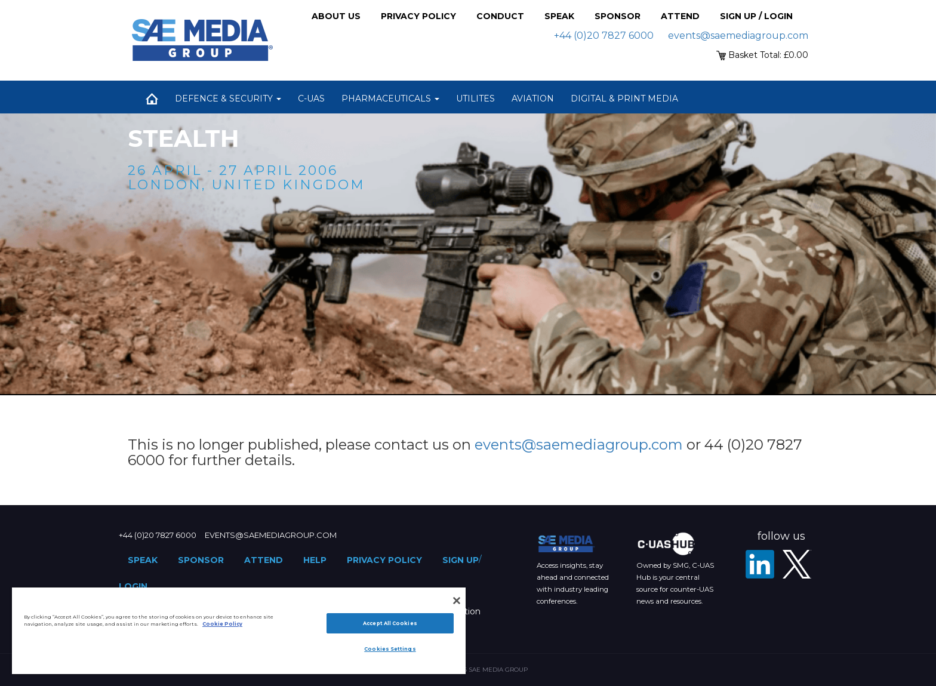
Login (133, 586)
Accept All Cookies (390, 623)
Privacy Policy (418, 16)
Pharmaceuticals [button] (390, 98)
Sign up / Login (756, 16)
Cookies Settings (389, 649)
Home (152, 98)
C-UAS (311, 98)
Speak (559, 16)
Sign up (460, 560)
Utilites (475, 98)
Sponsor (618, 16)
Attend (680, 16)
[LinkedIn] (760, 564)
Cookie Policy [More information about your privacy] (222, 624)
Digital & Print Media (624, 98)
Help (315, 560)
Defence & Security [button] (228, 98)
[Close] (456, 600)
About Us (336, 16)
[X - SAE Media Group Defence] (797, 564)
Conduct (500, 16)
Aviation (533, 98)
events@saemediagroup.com (738, 35)
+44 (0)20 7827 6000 (604, 35)
